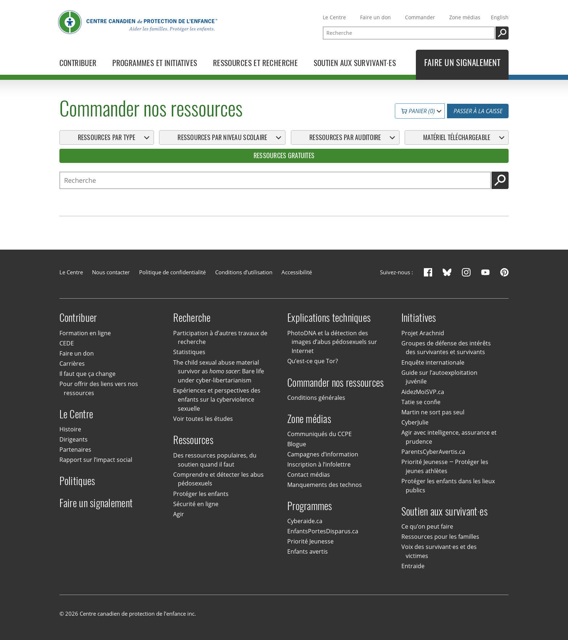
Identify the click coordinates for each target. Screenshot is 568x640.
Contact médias (308, 475)
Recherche (191, 317)
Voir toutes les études (203, 419)
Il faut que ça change (87, 374)
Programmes (309, 506)
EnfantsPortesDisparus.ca (322, 531)
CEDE (66, 343)
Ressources (193, 440)
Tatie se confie (420, 402)
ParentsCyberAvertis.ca (433, 452)
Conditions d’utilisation (243, 272)
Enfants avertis (307, 552)
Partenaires (75, 450)
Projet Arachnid (422, 333)
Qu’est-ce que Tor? (312, 361)
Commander (420, 17)
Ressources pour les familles (440, 537)
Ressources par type (106, 137)
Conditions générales (316, 398)
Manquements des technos (324, 485)
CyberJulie (415, 422)
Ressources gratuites (284, 155)
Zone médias (464, 17)
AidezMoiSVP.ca (422, 392)
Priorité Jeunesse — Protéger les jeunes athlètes (444, 466)
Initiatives (418, 317)
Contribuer (78, 317)
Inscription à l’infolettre (319, 464)
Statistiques (189, 352)
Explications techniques (329, 317)
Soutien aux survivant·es (444, 511)
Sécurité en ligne (195, 504)
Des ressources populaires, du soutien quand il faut (214, 459)
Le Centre (334, 17)
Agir (178, 514)
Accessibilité (296, 272)
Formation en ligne (85, 333)
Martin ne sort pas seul (432, 412)
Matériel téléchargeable (456, 137)
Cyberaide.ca (304, 521)
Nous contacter (111, 272)
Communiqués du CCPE (319, 434)
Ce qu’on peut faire (427, 526)
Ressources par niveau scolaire (222, 137)
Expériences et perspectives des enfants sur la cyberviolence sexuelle (216, 399)
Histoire (70, 429)
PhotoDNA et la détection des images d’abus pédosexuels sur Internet (332, 342)
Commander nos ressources (335, 382)
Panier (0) (418, 111)
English (500, 17)
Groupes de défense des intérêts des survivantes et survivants (446, 347)
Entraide (413, 566)
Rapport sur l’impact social (95, 460)
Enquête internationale (432, 362)
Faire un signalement (96, 503)
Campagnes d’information (322, 454)
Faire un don (375, 17)
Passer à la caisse (478, 111)
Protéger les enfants (201, 494)
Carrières (72, 364)
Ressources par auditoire (345, 137)
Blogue (296, 444)
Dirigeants (73, 439)
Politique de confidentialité (172, 272)
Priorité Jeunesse (310, 542)
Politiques (77, 481)
